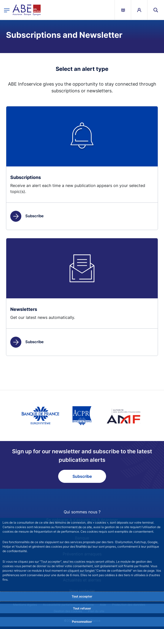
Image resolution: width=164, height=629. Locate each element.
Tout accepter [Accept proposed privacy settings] (82, 596)
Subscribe (27, 216)
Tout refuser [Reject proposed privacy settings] (82, 608)
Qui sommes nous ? (82, 511)
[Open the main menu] (7, 10)
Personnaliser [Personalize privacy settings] (82, 621)
